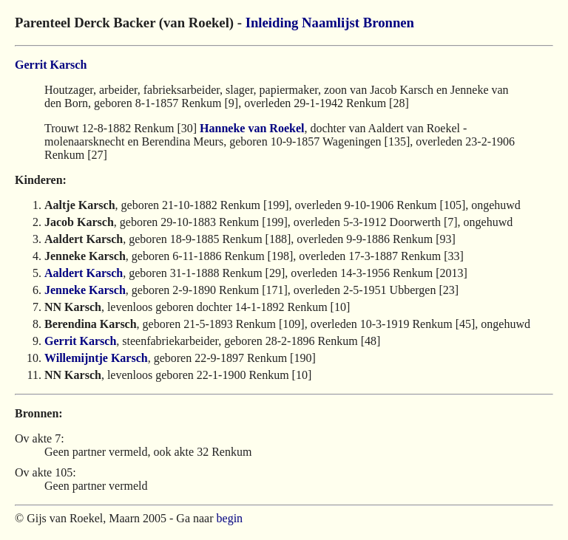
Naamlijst (330, 22)
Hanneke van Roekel (252, 128)
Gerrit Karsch (51, 64)
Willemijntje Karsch (96, 358)
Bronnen (388, 22)
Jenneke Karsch (85, 290)
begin (230, 518)
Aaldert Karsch (83, 273)
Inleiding (272, 22)
